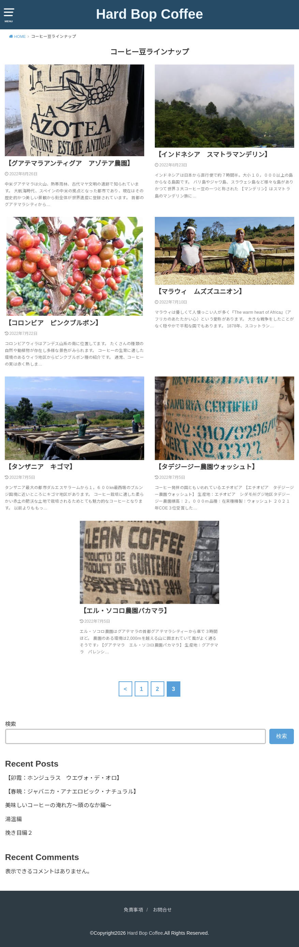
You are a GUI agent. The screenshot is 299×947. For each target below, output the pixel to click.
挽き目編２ (19, 833)
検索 (10, 724)
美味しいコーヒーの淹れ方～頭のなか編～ (58, 805)
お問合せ (163, 910)
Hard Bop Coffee (149, 14)
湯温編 (13, 819)
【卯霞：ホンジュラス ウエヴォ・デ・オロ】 (63, 778)
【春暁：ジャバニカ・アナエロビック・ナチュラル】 (72, 791)
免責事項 (132, 910)
